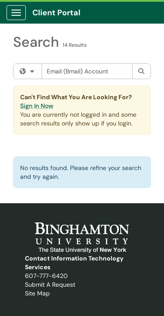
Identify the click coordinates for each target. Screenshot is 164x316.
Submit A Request (50, 284)
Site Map (37, 293)
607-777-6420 (46, 276)
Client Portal (56, 12)
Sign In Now (36, 106)
